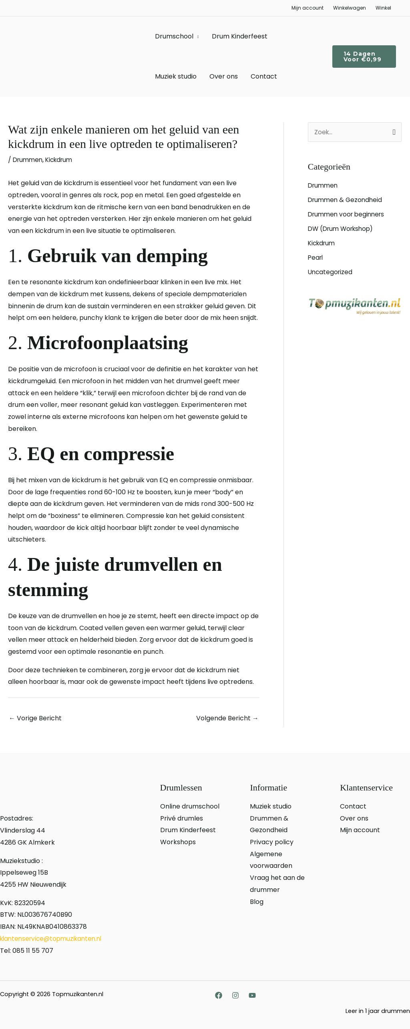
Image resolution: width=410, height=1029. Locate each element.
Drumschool (174, 36)
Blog (256, 901)
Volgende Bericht (227, 718)
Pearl (316, 258)
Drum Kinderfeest (239, 36)
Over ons (223, 76)
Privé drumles (181, 818)
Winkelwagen (349, 7)
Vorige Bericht (35, 718)
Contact (264, 76)
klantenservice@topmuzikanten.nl (54, 938)
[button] (364, 56)
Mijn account (307, 7)
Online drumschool (189, 806)
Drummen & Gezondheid (347, 200)
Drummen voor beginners (348, 215)
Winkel (383, 7)
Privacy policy (271, 842)
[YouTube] (252, 995)
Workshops (178, 842)
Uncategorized (331, 272)
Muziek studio (176, 76)
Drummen (29, 159)
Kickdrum (62, 159)
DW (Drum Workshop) (343, 229)
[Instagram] (235, 995)
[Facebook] (218, 995)
